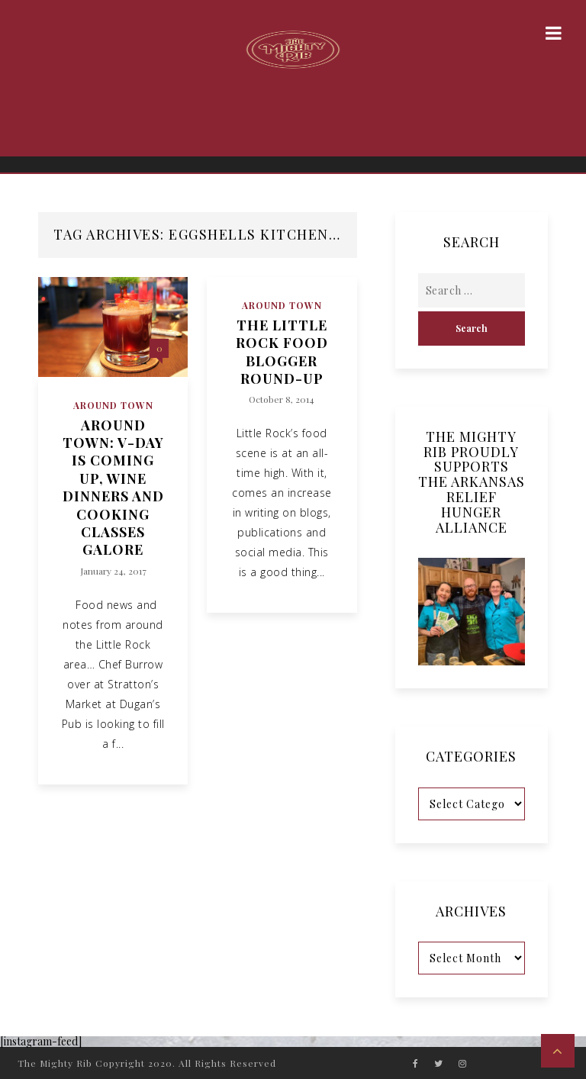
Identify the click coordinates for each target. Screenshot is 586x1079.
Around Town (113, 405)
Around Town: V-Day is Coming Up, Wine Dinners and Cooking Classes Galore (113, 488)
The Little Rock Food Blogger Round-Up (282, 352)
